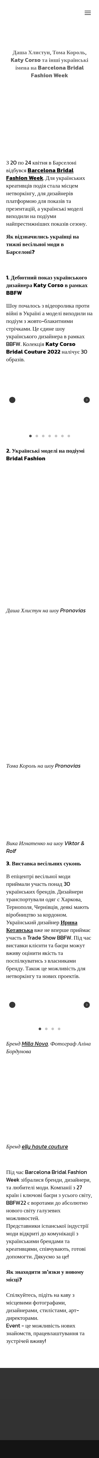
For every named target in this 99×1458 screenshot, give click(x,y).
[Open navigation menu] (88, 13)
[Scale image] (26, 399)
